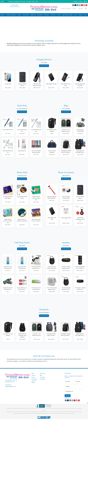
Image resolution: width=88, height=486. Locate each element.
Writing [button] (80, 14)
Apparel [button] (2, 14)
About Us (34, 375)
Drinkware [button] (33, 14)
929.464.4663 (14, 5)
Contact (33, 377)
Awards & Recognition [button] (11, 14)
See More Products (44, 65)
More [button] (85, 14)
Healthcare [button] (53, 14)
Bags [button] (19, 14)
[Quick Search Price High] (81, 8)
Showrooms (22, 1)
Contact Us (10, 1)
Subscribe (67, 395)
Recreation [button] (39, 14)
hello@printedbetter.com (14, 6)
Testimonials (34, 379)
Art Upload (28, 1)
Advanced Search (34, 381)
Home (2, 1)
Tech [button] (75, 14)
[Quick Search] (65, 8)
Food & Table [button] (25, 14)
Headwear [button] (46, 14)
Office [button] (59, 14)
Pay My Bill (16, 1)
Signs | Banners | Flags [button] (67, 14)
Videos (36, 1)
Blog (33, 1)
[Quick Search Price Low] (75, 8)
